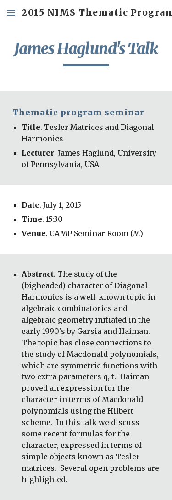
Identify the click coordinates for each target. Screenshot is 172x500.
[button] (11, 12)
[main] (86, 52)
